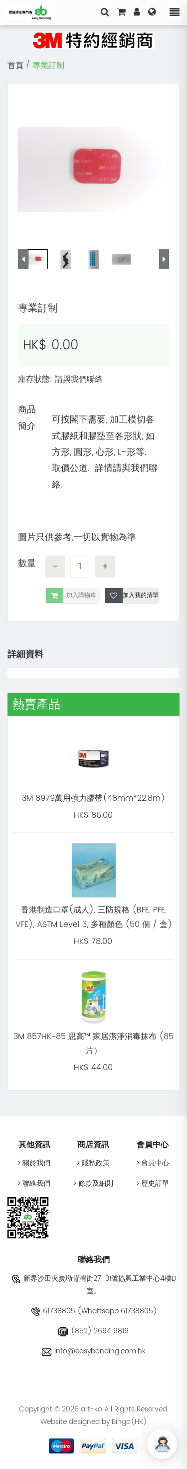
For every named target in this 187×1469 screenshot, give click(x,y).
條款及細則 (93, 1183)
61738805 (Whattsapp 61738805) (93, 1311)
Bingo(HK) (129, 1421)
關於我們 (34, 1163)
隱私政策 (93, 1163)
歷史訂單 (153, 1183)
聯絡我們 (34, 1183)
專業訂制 (48, 65)
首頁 (15, 65)
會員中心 (153, 1163)
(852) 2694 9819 (93, 1331)
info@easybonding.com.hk (94, 1351)
